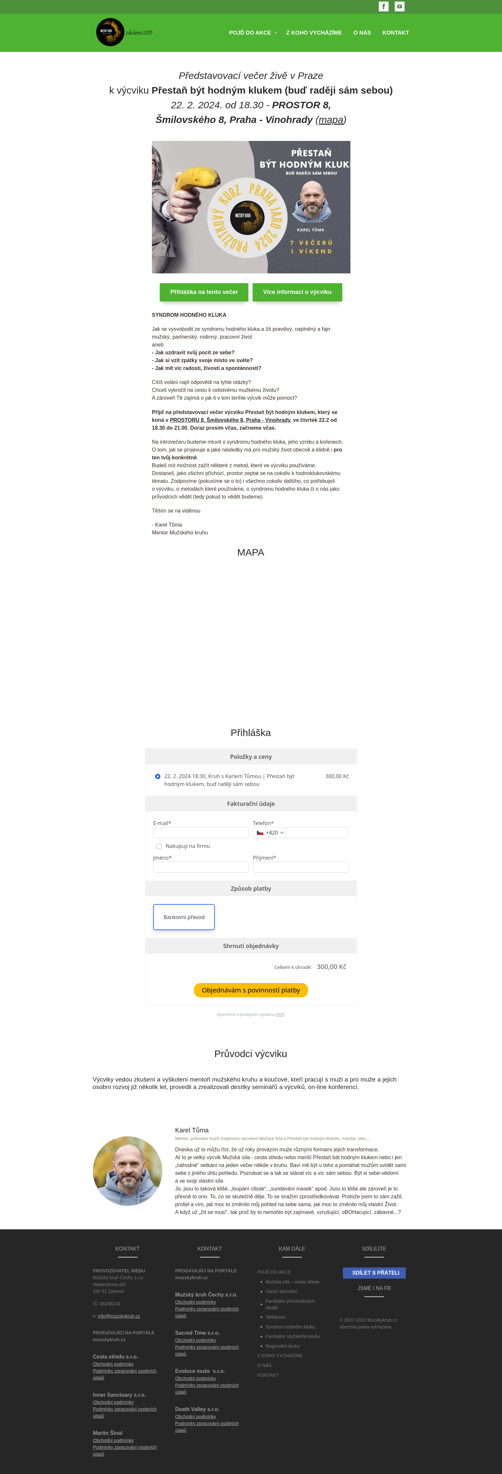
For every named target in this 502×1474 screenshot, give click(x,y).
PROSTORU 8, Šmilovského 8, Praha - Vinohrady (230, 420)
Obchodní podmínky (113, 1364)
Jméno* (162, 857)
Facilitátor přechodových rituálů (290, 1304)
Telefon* (263, 823)
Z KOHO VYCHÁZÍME (314, 33)
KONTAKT (395, 33)
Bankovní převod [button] (184, 917)
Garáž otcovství (281, 1291)
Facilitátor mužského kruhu (292, 1336)
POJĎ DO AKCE (250, 33)
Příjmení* (264, 857)
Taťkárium (275, 1317)
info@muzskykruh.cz (119, 1316)
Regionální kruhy (282, 1346)
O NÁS (362, 33)
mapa (331, 119)
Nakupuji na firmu (187, 846)
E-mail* (162, 823)
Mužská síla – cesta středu (292, 1281)
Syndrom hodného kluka (290, 1326)
